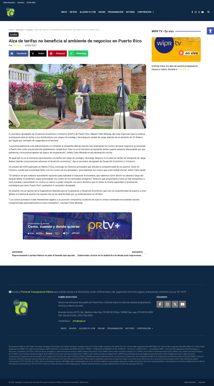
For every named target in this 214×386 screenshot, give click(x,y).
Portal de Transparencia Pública (37, 292)
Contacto (20, 3)
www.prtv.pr (183, 69)
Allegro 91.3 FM (88, 12)
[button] (210, 30)
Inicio (64, 12)
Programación (115, 12)
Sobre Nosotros (9, 3)
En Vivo (73, 12)
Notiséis (130, 12)
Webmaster (84, 382)
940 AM (101, 12)
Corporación (145, 12)
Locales (29, 30)
